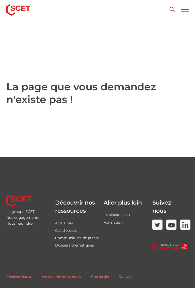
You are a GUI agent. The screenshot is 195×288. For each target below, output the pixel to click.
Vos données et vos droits (61, 276)
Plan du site (100, 276)
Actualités (64, 223)
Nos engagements (22, 217)
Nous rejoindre (19, 223)
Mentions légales (19, 276)
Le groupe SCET (20, 211)
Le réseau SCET (117, 215)
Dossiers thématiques (74, 245)
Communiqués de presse (77, 238)
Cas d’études (66, 230)
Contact (125, 276)
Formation (113, 222)
